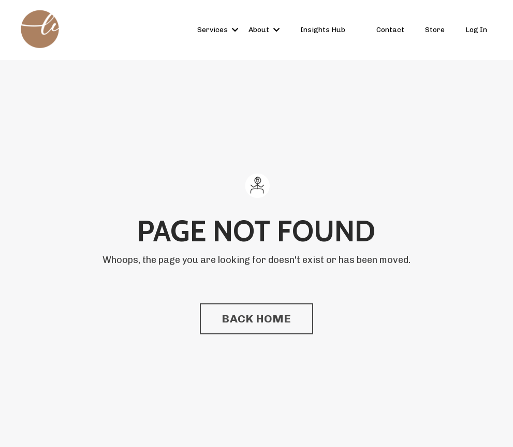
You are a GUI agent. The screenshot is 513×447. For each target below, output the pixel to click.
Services (217, 29)
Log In (476, 29)
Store (435, 29)
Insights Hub (322, 29)
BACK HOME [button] (256, 318)
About (264, 29)
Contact (390, 29)
